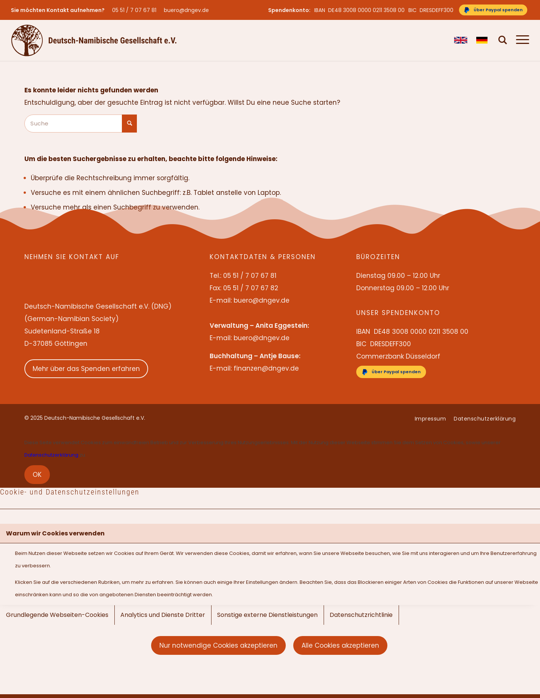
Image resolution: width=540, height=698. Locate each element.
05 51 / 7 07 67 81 (134, 10)
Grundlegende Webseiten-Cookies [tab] (57, 615)
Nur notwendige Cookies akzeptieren (218, 645)
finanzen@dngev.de (266, 368)
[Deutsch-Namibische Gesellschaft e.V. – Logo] (94, 40)
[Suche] (503, 40)
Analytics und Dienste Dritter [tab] (162, 615)
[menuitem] (136, 10)
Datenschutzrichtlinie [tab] (361, 615)
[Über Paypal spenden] (493, 10)
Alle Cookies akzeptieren (340, 645)
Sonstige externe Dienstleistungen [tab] (267, 615)
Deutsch (483, 40)
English (461, 40)
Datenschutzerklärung (51, 454)
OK (37, 474)
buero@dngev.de (186, 10)
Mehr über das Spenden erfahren (86, 368)
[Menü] (520, 40)
